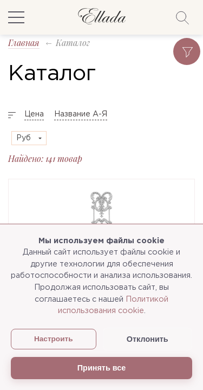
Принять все (101, 367)
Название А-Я (80, 114)
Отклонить (147, 339)
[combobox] (29, 138)
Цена (34, 114)
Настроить (53, 339)
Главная (24, 42)
